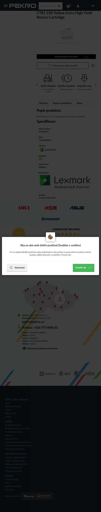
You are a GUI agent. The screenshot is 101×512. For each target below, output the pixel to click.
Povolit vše (84, 267)
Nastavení (16, 267)
